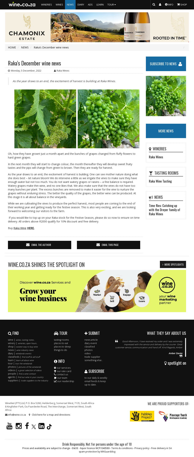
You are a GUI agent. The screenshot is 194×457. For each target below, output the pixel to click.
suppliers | (28, 380)
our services (62, 367)
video (87, 353)
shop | (23, 346)
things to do (60, 350)
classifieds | (24, 356)
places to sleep (62, 346)
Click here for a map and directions (51, 414)
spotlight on (175, 363)
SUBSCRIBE (94, 371)
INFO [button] (169, 4)
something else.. (93, 360)
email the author (41, 245)
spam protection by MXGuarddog (97, 451)
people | (22, 373)
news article (91, 339)
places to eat (61, 343)
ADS (90, 4)
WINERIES (46, 4)
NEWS (70, 4)
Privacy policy (142, 448)
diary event (90, 343)
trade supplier (92, 356)
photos (88, 350)
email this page (110, 245)
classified (89, 346)
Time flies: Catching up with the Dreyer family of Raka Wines (164, 209)
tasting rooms (61, 339)
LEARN (100, 4)
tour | (20, 363)
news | (21, 350)
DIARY (80, 4)
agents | (25, 377)
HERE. (30, 228)
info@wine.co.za (17, 414)
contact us (61, 374)
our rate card (62, 371)
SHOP (182, 4)
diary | (19, 353)
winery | (23, 343)
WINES (59, 4)
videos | (24, 370)
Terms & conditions (122, 448)
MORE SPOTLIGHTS (174, 264)
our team (60, 377)
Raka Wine (19, 228)
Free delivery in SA (161, 448)
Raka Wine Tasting (160, 181)
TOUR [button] (112, 4)
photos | (24, 366)
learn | (21, 360)
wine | (21, 339)
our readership (64, 381)
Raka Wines (156, 157)
